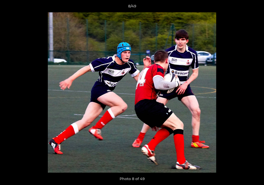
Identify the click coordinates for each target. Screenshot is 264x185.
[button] (255, 7)
